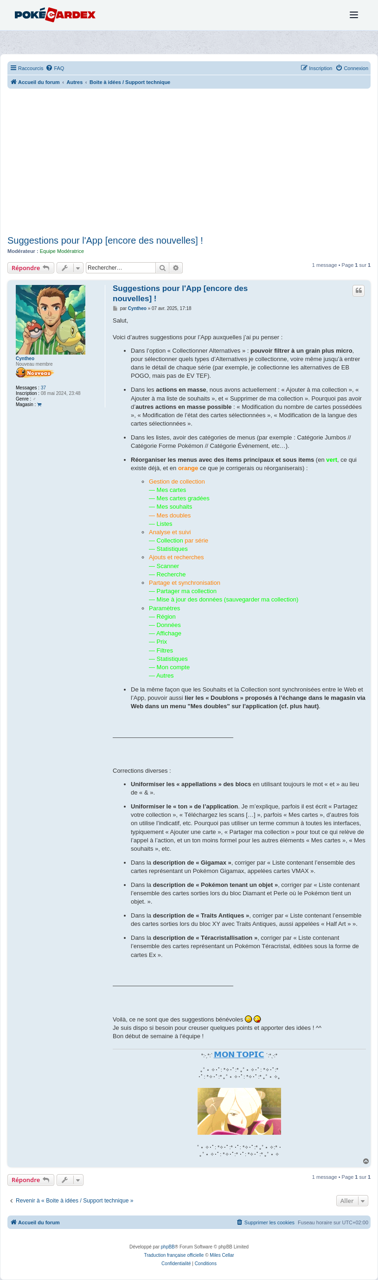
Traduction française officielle (174, 1255)
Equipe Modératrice (62, 251)
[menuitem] (54, 68)
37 (43, 387)
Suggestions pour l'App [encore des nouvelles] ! (105, 240)
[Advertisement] (189, 163)
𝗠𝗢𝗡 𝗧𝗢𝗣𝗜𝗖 (239, 1054)
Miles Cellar (222, 1255)
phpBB (168, 1246)
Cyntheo (25, 358)
